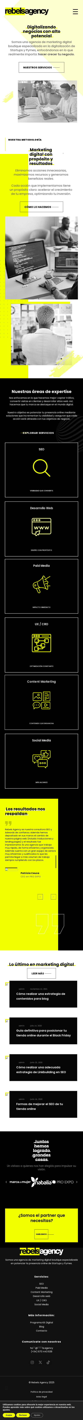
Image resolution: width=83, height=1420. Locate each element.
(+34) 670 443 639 (41, 1358)
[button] (6, 1186)
